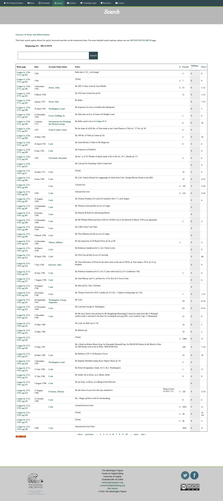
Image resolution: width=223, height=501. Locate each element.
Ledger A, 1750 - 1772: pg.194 (24, 122)
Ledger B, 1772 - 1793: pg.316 (24, 273)
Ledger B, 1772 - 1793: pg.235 (24, 400)
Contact (120, 3)
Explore (72, 3)
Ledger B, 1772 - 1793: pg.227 (24, 355)
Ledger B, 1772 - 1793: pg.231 (24, 369)
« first (79, 434)
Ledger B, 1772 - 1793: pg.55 (24, 172)
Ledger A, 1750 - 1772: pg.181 (24, 73)
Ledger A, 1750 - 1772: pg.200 (24, 137)
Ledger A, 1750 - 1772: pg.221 (24, 165)
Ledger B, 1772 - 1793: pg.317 (24, 280)
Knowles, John (54, 265)
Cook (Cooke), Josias (57, 130)
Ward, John (53, 102)
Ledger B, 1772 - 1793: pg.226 (24, 338)
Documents (45, 3)
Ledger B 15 (101, 121)
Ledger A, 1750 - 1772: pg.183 (24, 101)
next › (136, 434)
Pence (203, 67)
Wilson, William (55, 242)
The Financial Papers (14, 3)
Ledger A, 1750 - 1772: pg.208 (24, 151)
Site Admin (112, 488)
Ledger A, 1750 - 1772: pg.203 (24, 143)
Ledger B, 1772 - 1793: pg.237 (24, 421)
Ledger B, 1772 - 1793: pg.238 (24, 428)
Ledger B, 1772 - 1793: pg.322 (24, 308)
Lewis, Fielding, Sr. (56, 116)
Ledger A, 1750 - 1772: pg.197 (24, 130)
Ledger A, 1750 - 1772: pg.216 (24, 158)
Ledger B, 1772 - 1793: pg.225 (24, 324)
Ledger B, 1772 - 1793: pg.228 (24, 362)
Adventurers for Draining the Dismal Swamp (59, 122)
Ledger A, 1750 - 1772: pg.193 (24, 115)
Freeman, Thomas (56, 391)
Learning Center (89, 3)
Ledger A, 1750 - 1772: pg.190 (24, 108)
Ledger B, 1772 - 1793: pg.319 (24, 287)
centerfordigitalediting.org (112, 485)
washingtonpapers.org (112, 482)
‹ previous (88, 434)
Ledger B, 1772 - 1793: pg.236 (24, 414)
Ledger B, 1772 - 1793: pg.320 (24, 294)
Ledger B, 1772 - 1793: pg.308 (24, 221)
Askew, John (53, 87)
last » (143, 434)
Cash (50, 144)
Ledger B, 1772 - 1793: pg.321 (24, 301)
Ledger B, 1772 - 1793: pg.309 (24, 228)
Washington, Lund (56, 109)
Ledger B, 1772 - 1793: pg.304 (24, 179)
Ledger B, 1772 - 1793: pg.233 (24, 391)
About (31, 3)
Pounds (185, 67)
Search (59, 3)
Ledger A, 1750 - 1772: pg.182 (24, 87)
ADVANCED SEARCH (140, 40)
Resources (106, 3)
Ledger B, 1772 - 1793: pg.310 (24, 242)
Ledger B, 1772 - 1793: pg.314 (24, 264)
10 (126, 434)
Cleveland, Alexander (57, 158)
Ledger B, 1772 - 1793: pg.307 (24, 200)
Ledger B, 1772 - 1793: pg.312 (24, 249)
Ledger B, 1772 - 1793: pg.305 (24, 193)
